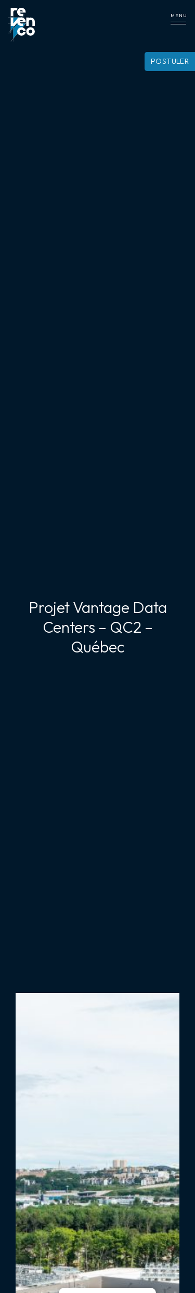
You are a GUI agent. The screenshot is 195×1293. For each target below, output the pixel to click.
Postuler (170, 61)
